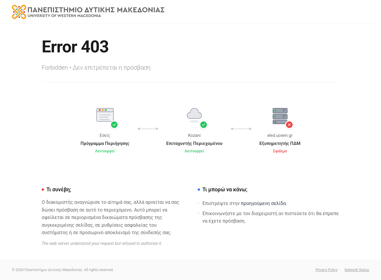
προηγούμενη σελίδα (263, 203)
